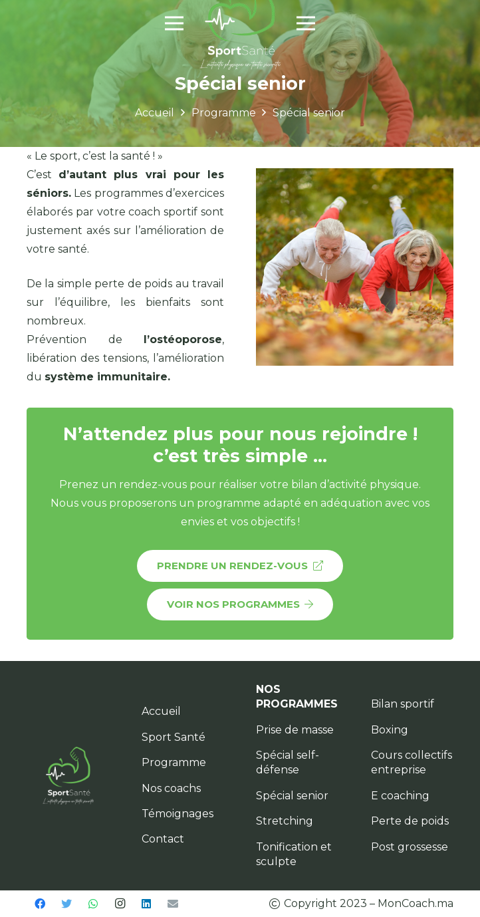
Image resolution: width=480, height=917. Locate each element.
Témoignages (177, 813)
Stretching (284, 821)
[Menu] (174, 23)
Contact (163, 839)
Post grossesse (409, 847)
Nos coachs (171, 788)
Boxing (389, 729)
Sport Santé (173, 737)
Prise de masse (295, 729)
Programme (174, 762)
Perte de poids (410, 821)
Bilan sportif (402, 704)
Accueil (161, 711)
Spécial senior (292, 795)
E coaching (400, 795)
